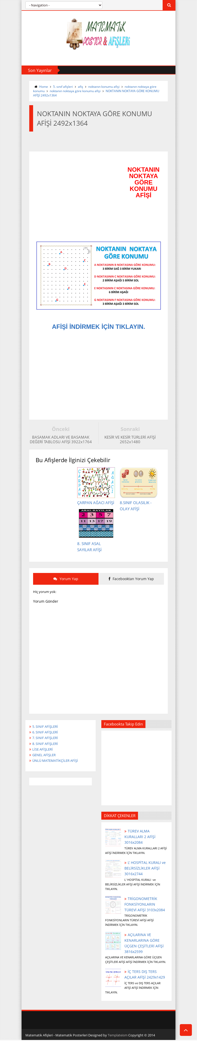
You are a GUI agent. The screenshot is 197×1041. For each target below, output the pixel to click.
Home (43, 86)
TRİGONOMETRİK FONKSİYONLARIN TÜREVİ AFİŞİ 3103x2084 (144, 906)
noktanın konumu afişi (104, 86)
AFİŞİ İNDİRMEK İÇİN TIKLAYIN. (98, 326)
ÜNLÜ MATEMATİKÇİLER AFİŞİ (58, 764)
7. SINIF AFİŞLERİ (47, 741)
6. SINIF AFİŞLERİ (47, 735)
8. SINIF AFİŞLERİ (47, 747)
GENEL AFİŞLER (45, 758)
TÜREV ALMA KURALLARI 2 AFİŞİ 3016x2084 (139, 839)
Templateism (117, 1037)
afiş (80, 86)
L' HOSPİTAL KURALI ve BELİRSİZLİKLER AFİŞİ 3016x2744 (144, 870)
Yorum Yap (65, 580)
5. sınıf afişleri (63, 86)
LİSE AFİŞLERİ (44, 753)
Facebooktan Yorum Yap (131, 580)
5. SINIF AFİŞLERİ (47, 729)
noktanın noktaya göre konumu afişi (75, 91)
